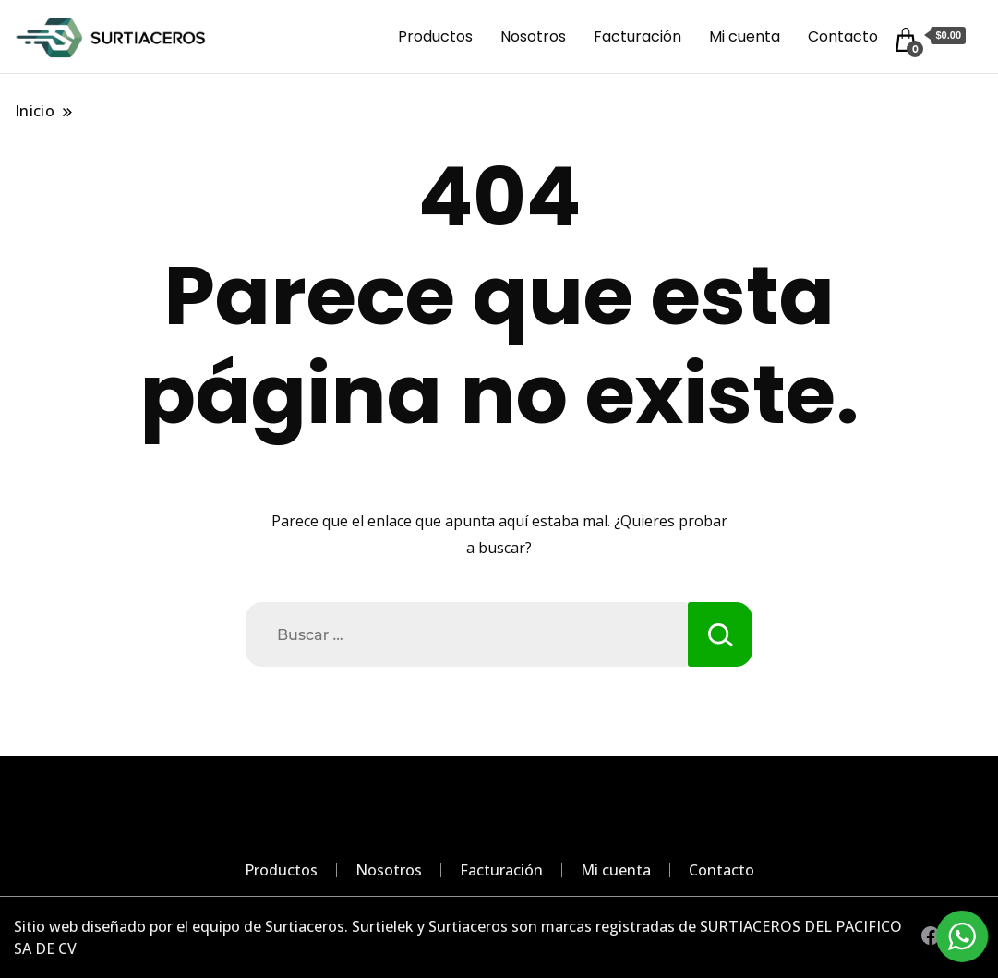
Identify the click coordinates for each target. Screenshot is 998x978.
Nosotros (533, 36)
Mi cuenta (744, 36)
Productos (435, 36)
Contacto (843, 36)
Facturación (637, 36)
